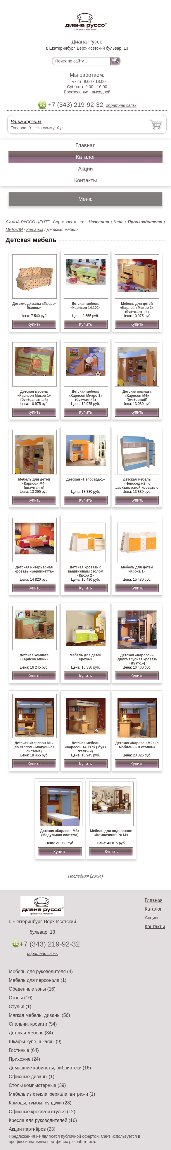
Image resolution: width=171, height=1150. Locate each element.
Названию (100, 222)
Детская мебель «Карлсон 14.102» (85, 306)
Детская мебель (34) (31, 1032)
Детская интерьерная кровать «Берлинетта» (34, 569)
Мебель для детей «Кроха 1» (137, 569)
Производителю (146, 222)
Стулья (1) (20, 1006)
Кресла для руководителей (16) (43, 1120)
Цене (120, 222)
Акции (85, 169)
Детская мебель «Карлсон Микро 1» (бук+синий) (85, 395)
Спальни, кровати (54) (33, 1024)
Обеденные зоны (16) (32, 989)
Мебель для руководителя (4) (41, 971)
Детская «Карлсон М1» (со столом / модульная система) (33, 747)
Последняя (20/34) (85, 876)
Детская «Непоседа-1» (85, 479)
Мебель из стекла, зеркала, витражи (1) (52, 1094)
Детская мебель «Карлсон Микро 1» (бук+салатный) (34, 395)
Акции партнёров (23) (32, 1129)
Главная (85, 145)
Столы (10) (20, 997)
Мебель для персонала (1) (37, 980)
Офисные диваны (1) (31, 1076)
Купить (33, 324)
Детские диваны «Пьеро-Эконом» (34, 306)
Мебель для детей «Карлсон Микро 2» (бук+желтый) (137, 308)
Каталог (85, 157)
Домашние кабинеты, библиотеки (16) (50, 1067)
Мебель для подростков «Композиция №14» (111, 833)
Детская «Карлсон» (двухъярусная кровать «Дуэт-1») (136, 659)
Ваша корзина (26, 121)
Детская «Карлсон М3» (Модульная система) (60, 833)
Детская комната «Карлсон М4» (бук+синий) (136, 395)
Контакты (85, 180)
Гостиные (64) (24, 1050)
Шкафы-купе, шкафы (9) (35, 1041)
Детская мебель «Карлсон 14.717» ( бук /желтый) (85, 747)
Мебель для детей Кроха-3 (85, 657)
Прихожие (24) (24, 1059)
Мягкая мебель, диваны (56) (39, 1015)
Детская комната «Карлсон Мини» (34, 657)
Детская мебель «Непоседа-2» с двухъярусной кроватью (137, 483)
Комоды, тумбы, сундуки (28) (40, 1102)
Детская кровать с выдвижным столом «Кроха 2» (85, 571)
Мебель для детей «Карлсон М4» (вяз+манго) (34, 483)
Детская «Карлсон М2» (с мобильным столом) (136, 745)
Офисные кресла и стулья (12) (42, 1111)
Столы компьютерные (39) (37, 1085)
